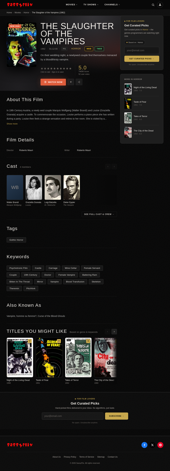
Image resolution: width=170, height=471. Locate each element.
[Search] (153, 5)
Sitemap (101, 457)
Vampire (54, 282)
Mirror (40, 282)
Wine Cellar (71, 268)
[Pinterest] (160, 445)
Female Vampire (66, 275)
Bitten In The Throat (19, 282)
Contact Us (113, 457)
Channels (112, 4)
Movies (72, 4)
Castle (38, 268)
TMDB (99, 49)
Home (9, 12)
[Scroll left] (108, 167)
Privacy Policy (70, 457)
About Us (56, 457)
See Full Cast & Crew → (99, 214)
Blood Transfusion (75, 282)
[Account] (160, 4)
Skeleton (96, 282)
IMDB (88, 49)
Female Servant (92, 268)
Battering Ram (89, 275)
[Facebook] (144, 445)
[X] (152, 445)
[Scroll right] (114, 167)
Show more (12, 124)
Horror (26, 12)
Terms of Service (86, 457)
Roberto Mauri (26, 150)
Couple (13, 275)
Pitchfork (30, 289)
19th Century (30, 275)
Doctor (47, 275)
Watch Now (53, 82)
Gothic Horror (16, 240)
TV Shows (91, 4)
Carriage (53, 268)
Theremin (14, 289)
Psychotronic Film (18, 268)
